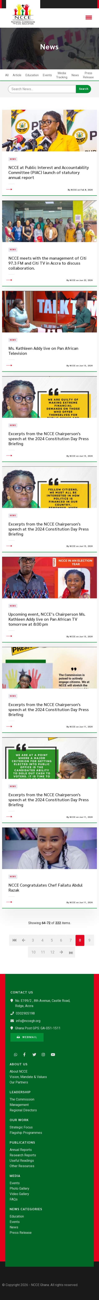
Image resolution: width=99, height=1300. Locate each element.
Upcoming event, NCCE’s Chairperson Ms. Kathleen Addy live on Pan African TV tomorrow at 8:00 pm (46, 636)
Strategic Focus (21, 1127)
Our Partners (19, 1082)
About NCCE (18, 1071)
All (7, 75)
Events (47, 75)
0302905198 (25, 1013)
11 (43, 970)
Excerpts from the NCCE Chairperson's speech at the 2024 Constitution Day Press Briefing (48, 456)
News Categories (26, 1209)
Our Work (19, 1120)
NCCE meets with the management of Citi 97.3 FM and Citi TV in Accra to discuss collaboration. (47, 280)
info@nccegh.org (28, 1021)
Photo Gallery (19, 1188)
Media (15, 1175)
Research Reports (23, 1155)
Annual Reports (21, 1150)
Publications (22, 1142)
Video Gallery (19, 1194)
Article (17, 75)
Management (19, 1105)
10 (33, 970)
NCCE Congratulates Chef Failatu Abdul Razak (45, 905)
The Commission (22, 1099)
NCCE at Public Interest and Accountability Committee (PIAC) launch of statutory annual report (48, 181)
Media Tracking (61, 75)
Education (32, 75)
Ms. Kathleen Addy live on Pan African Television (43, 368)
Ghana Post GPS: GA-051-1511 (37, 1028)
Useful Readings (22, 1160)
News (75, 75)
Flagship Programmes (26, 1132)
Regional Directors (23, 1110)
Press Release (88, 75)
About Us (19, 1064)
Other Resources (22, 1166)
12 (52, 970)
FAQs (14, 1199)
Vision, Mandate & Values (28, 1077)
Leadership (20, 1092)
